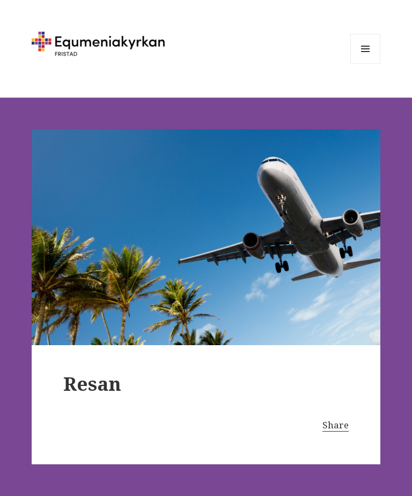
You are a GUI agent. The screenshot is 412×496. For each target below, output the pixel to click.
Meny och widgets (365, 63)
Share (335, 425)
